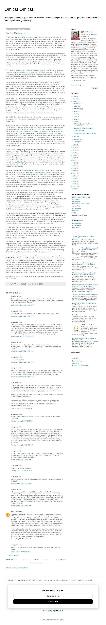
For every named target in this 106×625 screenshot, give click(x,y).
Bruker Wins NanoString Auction (83, 128)
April (75, 121)
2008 (74, 184)
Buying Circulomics (50, 150)
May (75, 119)
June (76, 116)
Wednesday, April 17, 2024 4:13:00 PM (22, 336)
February (77, 139)
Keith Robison (87, 32)
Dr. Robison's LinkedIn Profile (81, 204)
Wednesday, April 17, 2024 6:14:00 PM (22, 362)
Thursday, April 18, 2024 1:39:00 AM (21, 408)
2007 (74, 186)
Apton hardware (43, 100)
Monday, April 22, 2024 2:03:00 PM (21, 460)
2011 (74, 176)
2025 (74, 99)
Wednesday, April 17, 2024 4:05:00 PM (22, 316)
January (76, 141)
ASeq (74, 213)
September (77, 109)
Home (36, 559)
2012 (74, 173)
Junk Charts (75, 363)
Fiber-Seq (20, 162)
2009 (74, 181)
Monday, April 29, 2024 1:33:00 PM (21, 483)
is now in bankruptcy (28, 74)
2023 (74, 145)
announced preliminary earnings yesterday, (24, 37)
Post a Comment (13, 555)
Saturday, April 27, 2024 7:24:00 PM (21, 470)
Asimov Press (76, 206)
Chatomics (75, 210)
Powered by (53, 611)
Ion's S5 (74, 315)
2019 (74, 155)
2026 (74, 96)
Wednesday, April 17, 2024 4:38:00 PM (22, 351)
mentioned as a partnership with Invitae (32, 72)
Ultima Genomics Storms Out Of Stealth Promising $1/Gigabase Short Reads (84, 273)
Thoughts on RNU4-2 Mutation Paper (85, 133)
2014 (74, 168)
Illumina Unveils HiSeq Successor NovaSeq (85, 284)
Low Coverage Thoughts (79, 215)
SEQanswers (76, 199)
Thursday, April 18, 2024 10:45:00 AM (22, 445)
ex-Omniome (21, 100)
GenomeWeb (76, 201)
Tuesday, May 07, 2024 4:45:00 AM (21, 539)
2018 (74, 158)
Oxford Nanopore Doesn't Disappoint (83, 263)
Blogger (61, 619)
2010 (74, 178)
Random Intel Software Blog (80, 365)
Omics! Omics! (18, 9)
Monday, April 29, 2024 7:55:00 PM (21, 505)
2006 (74, 189)
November (77, 103)
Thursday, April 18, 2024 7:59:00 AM (21, 421)
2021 (74, 150)
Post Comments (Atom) (21, 568)
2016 (74, 163)
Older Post (62, 559)
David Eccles (15, 511)
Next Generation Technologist (81, 197)
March (76, 136)
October (76, 106)
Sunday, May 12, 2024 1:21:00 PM (21, 552)
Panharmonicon (77, 361)
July (75, 114)
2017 (74, 160)
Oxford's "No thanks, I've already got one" (85, 294)
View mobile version (36, 563)
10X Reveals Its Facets (88, 325)
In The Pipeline (76, 208)
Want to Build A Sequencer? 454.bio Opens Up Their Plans (89, 249)
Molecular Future (77, 223)
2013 (74, 171)
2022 (74, 147)
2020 (74, 153)
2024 (74, 101)
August (76, 111)
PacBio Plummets (79, 131)
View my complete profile (78, 80)
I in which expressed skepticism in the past (37, 172)
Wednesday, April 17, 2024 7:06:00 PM (22, 377)
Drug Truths (75, 227)
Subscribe (53, 601)
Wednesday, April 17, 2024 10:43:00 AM (22, 305)
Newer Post (9, 559)
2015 (74, 165)
